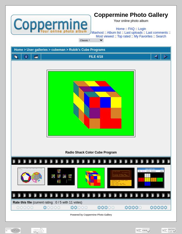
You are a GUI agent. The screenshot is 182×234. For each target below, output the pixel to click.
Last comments (157, 32)
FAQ (131, 29)
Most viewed (105, 36)
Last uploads (133, 32)
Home (120, 29)
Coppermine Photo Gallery (98, 214)
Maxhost (98, 32)
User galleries (37, 50)
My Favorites (143, 36)
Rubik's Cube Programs (87, 50)
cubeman (58, 50)
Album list (114, 32)
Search (161, 36)
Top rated (123, 36)
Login (142, 29)
